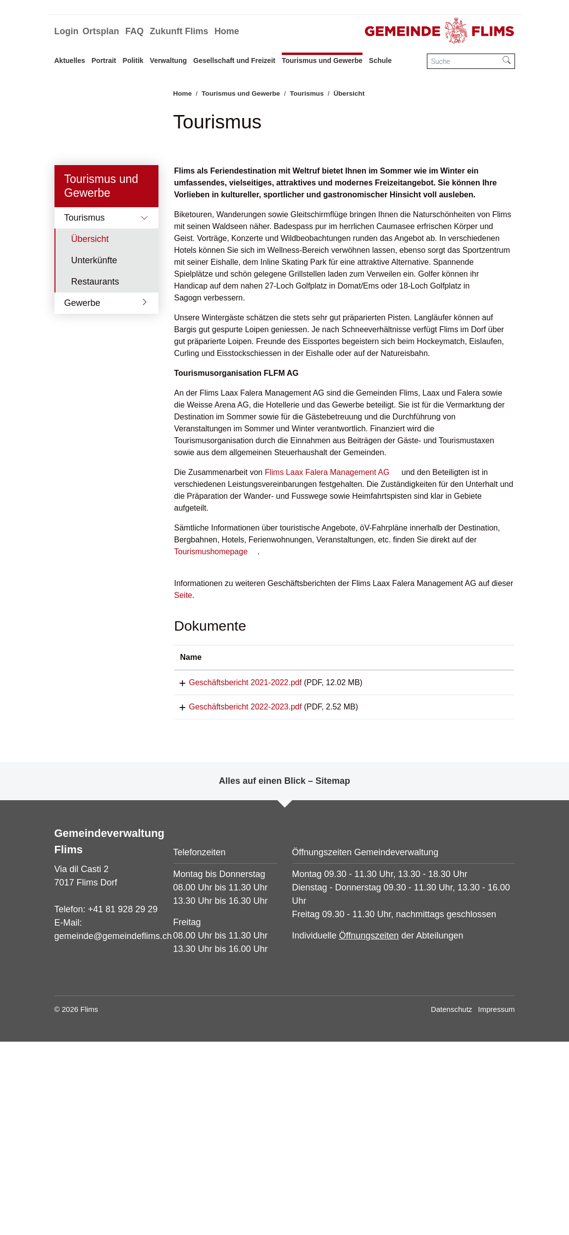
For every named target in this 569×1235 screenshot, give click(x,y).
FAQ (134, 31)
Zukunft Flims (179, 31)
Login (66, 31)
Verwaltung (168, 60)
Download (476, 871)
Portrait (104, 60)
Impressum (496, 1202)
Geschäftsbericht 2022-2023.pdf (236, 896)
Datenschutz (451, 1202)
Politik (133, 60)
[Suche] (463, 61)
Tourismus (84, 404)
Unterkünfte (94, 447)
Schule (380, 60)
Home (226, 31)
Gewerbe (82, 489)
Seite (183, 781)
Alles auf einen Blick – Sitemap (284, 974)
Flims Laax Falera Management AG (327, 658)
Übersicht (101, 428)
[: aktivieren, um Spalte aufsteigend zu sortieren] (477, 844)
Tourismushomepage (211, 738)
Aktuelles (69, 60)
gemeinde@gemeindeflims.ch (113, 1129)
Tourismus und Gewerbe (322, 60)
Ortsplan (100, 31)
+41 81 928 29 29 (123, 1103)
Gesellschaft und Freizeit (234, 60)
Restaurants (95, 468)
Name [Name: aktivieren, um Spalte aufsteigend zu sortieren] (191, 843)
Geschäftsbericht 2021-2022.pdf (236, 869)
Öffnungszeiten (369, 1129)
